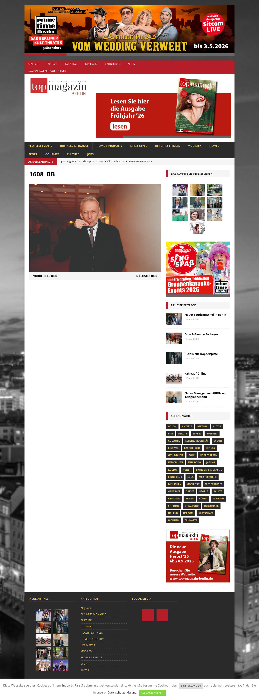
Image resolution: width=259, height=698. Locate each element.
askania (202, 426)
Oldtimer (174, 491)
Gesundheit (175, 455)
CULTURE (73, 154)
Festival (173, 448)
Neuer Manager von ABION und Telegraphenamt (206, 394)
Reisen (190, 498)
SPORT (33, 154)
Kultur (173, 469)
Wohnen (173, 520)
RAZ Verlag (71, 63)
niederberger (213, 484)
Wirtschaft (206, 513)
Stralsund (192, 506)
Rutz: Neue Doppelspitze (201, 354)
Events (218, 440)
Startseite (34, 63)
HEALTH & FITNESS (167, 146)
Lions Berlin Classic (209, 469)
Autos (217, 426)
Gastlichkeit (192, 448)
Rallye (218, 491)
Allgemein (86, 608)
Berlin (197, 433)
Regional (174, 498)
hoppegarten (208, 455)
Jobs (90, 154)
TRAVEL (214, 146)
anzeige (187, 426)
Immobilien (175, 462)
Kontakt (52, 63)
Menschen (174, 484)
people (203, 491)
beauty (182, 433)
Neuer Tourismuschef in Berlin (205, 314)
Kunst (187, 469)
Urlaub (173, 513)
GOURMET (52, 154)
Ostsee (190, 491)
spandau (218, 498)
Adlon (172, 426)
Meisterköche (208, 477)
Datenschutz (112, 63)
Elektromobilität (196, 440)
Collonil (174, 440)
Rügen (203, 498)
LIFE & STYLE (138, 146)
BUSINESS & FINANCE (74, 146)
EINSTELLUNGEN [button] (191, 685)
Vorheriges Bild (45, 276)
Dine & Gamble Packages (201, 334)
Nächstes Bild (146, 276)
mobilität (193, 484)
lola (190, 477)
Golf (191, 455)
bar (170, 433)
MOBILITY (194, 146)
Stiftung (174, 506)
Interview (194, 462)
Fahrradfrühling (195, 373)
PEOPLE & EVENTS (40, 146)
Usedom (188, 513)
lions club (175, 477)
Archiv (131, 63)
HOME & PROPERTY (109, 146)
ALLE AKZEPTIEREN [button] (152, 692)
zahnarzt (191, 520)
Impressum (91, 63)
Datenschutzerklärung (122, 692)
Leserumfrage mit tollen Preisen (47, 70)
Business (212, 433)
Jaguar (210, 462)
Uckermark (211, 506)
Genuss (210, 448)
